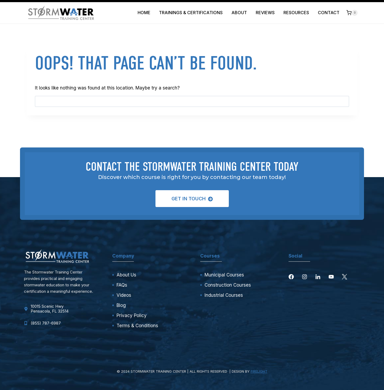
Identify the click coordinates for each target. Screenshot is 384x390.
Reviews (265, 12)
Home (144, 12)
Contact (328, 12)
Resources (296, 12)
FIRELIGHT (259, 371)
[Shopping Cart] (352, 12)
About (239, 12)
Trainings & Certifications (191, 12)
